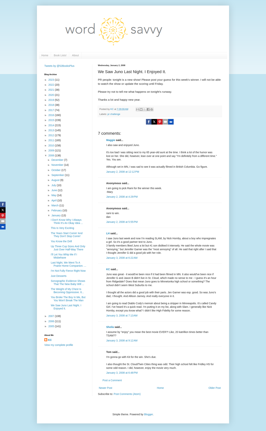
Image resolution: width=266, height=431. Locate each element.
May (54, 195)
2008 (51, 155)
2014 (51, 125)
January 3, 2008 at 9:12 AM (121, 340)
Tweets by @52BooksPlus (59, 65)
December (57, 159)
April (54, 200)
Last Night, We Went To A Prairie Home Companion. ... (68, 264)
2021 (51, 89)
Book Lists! (60, 55)
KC (108, 269)
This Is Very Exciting (62, 228)
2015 (51, 120)
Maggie (110, 140)
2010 (51, 145)
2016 (51, 115)
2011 (51, 140)
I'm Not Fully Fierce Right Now (68, 270)
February (56, 210)
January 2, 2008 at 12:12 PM (122, 171)
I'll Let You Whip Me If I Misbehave (64, 256)
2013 (51, 130)
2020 (51, 94)
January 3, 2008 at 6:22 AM (121, 257)
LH (108, 233)
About (75, 55)
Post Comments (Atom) (127, 394)
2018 (51, 104)
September (58, 175)
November (57, 164)
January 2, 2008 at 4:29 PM (122, 196)
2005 (51, 326)
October (56, 170)
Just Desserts (58, 275)
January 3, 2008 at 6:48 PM (122, 372)
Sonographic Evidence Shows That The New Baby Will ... (68, 282)
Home (44, 55)
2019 (51, 99)
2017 (51, 110)
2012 (51, 135)
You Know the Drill (61, 241)
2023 (51, 79)
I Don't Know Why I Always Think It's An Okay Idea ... (67, 221)
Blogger (148, 414)
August (55, 180)
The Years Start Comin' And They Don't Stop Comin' (67, 235)
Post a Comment (112, 380)
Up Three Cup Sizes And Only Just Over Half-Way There (68, 248)
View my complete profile (58, 344)
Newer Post (105, 387)
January (56, 215)
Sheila (110, 327)
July (54, 185)
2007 (51, 316)
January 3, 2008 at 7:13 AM (121, 315)
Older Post (215, 387)
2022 (51, 84)
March (55, 205)
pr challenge (114, 114)
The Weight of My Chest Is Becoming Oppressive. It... (67, 291)
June (54, 190)
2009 (51, 150)
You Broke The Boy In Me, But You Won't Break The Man (68, 299)
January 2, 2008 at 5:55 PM (122, 221)
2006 (51, 321)
